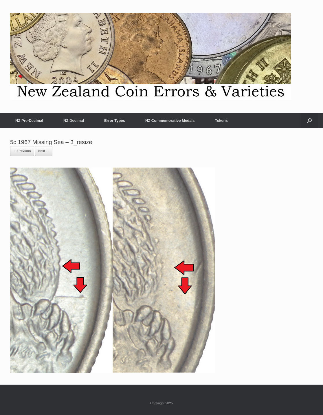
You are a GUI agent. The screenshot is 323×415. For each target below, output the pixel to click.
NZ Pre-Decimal (29, 120)
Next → (43, 151)
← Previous (22, 151)
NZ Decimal (73, 120)
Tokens (221, 120)
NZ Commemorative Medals (170, 120)
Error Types (114, 120)
